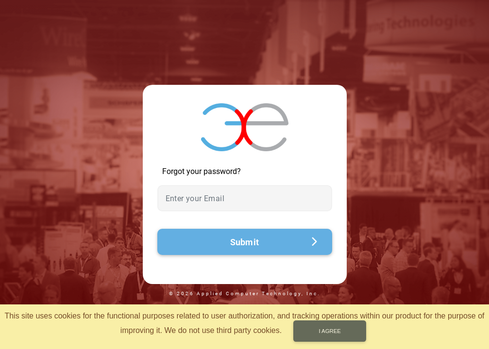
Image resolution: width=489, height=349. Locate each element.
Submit (274, 242)
